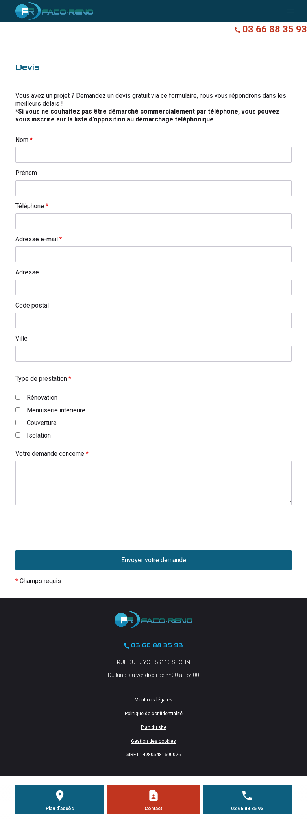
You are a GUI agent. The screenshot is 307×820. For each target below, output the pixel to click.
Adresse (27, 272)
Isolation (33, 435)
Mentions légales (153, 700)
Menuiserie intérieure (50, 410)
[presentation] (75, 542)
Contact (153, 808)
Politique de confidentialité (154, 713)
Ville (21, 338)
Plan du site (153, 727)
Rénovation (36, 397)
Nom (24, 140)
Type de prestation (43, 378)
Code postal (32, 305)
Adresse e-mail (38, 239)
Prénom (26, 173)
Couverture (36, 423)
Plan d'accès (60, 808)
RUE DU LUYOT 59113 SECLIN (153, 662)
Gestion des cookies (153, 741)
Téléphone (31, 206)
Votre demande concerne (52, 453)
